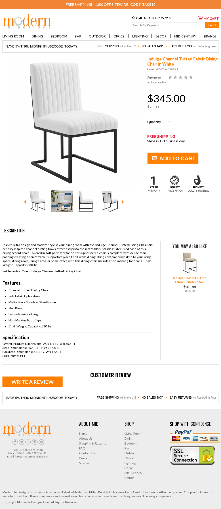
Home (83, 433)
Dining (37, 36)
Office (119, 36)
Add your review (156, 82)
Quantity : (156, 122)
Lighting (140, 36)
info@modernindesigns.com (32, 456)
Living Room (13, 36)
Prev (25, 202)
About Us (86, 438)
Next (123, 202)
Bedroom (59, 36)
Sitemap (85, 463)
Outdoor (97, 36)
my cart (208, 18)
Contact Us (87, 453)
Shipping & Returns (92, 443)
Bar (78, 36)
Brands (210, 36)
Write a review (32, 382)
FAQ (82, 448)
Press (83, 458)
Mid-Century (185, 36)
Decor (161, 36)
